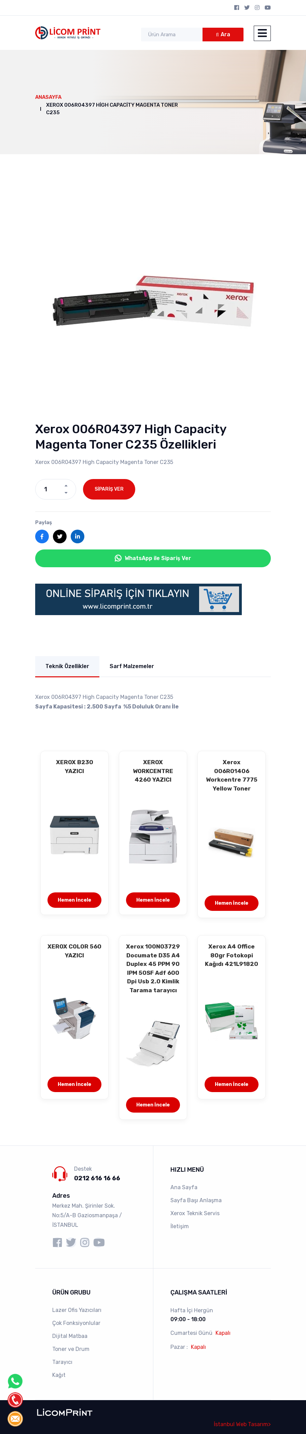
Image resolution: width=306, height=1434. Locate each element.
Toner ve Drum (70, 1349)
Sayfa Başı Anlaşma (196, 1200)
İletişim (179, 1226)
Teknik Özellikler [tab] (67, 666)
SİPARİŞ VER (109, 489)
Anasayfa (48, 97)
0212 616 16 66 (97, 1178)
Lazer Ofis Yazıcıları (76, 1310)
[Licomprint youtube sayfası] (98, 1242)
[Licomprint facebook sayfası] (57, 1242)
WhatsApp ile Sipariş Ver (153, 558)
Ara (225, 34)
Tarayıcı (62, 1362)
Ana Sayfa (183, 1187)
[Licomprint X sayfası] (71, 1242)
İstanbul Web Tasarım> (242, 1424)
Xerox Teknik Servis (195, 1213)
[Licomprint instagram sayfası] (85, 1242)
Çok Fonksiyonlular (76, 1323)
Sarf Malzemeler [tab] (132, 666)
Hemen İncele (74, 900)
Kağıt (59, 1375)
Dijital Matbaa (69, 1336)
